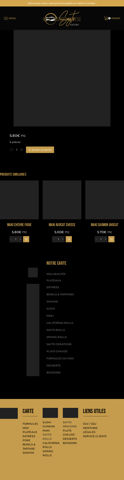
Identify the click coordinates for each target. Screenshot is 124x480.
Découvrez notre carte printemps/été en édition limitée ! (62, 3)
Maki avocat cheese (62, 224)
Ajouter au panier (41, 149)
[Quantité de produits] (17, 149)
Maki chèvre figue (19, 224)
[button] (26, 239)
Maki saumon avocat (104, 224)
